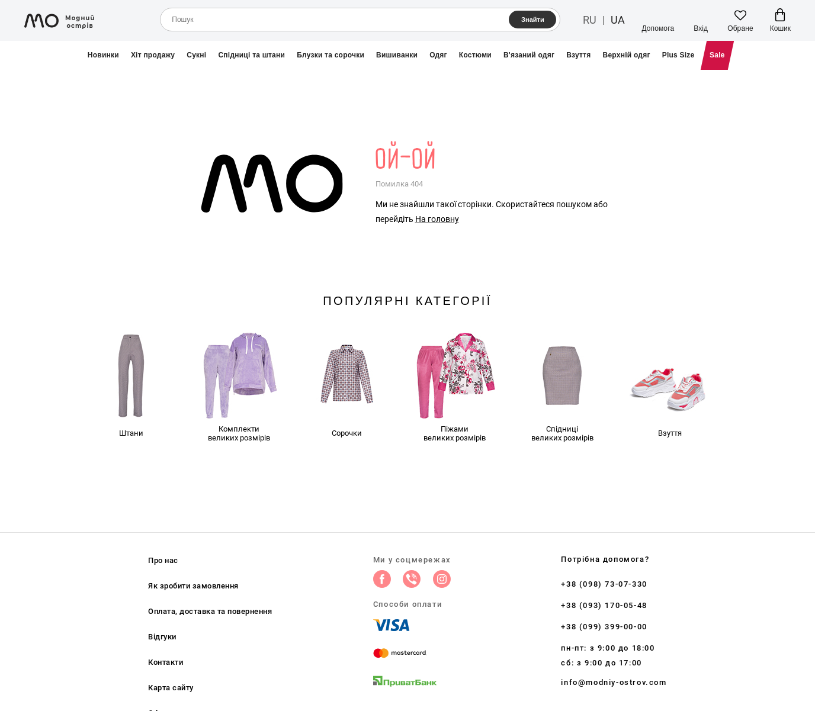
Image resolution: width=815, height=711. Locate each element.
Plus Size (678, 55)
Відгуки (162, 636)
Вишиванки (397, 55)
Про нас (163, 560)
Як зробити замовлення (193, 585)
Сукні (196, 55)
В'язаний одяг (528, 55)
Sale (717, 55)
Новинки (103, 55)
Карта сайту (171, 687)
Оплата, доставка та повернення (210, 611)
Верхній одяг (626, 55)
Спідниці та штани (251, 55)
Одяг (438, 55)
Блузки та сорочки (330, 55)
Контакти (165, 662)
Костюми (475, 55)
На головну (437, 219)
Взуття (578, 55)
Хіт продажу (153, 55)
